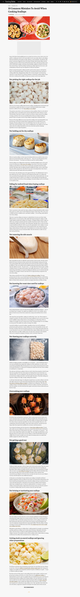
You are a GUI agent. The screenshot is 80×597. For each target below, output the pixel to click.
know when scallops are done (36, 427)
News (24, 1)
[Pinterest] (62, 1)
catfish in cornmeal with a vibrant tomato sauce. (30, 568)
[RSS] (68, 1)
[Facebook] (56, 1)
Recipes (20, 1)
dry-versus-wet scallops (26, 164)
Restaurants (37, 1)
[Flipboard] (60, 1)
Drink (52, 1)
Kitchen (43, 1)
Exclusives (29, 1)
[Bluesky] (64, 1)
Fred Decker (11, 14)
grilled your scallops (39, 575)
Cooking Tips (14, 5)
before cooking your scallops (34, 275)
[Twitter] (58, 1)
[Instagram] (66, 1)
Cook (48, 1)
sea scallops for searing (24, 470)
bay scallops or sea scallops (30, 108)
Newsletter (73, 1)
